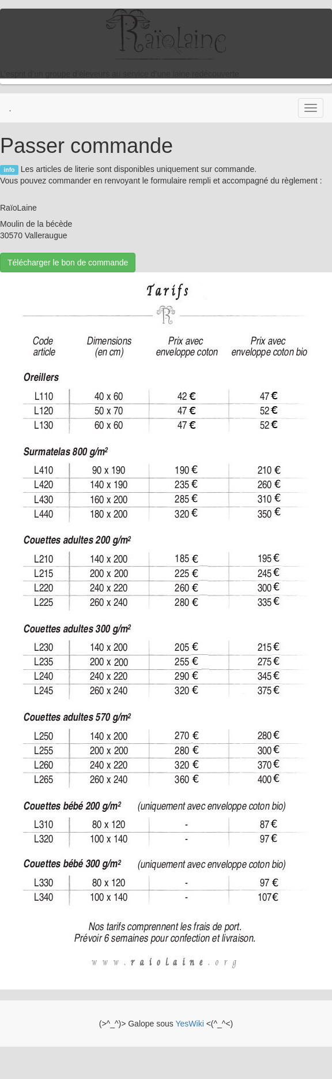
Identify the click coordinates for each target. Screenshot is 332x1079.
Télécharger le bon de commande (67, 262)
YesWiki (189, 1023)
